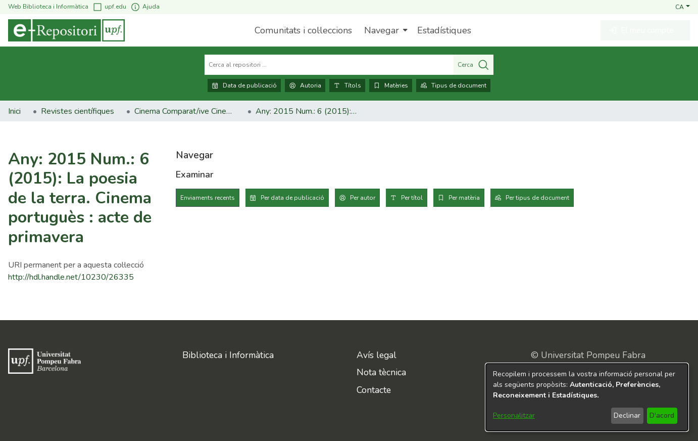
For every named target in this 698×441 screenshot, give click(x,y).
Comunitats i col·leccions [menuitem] (303, 30)
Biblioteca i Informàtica (228, 355)
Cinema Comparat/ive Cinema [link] (184, 111)
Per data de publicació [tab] (292, 198)
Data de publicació (244, 85)
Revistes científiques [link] (77, 111)
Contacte (374, 390)
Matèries (390, 85)
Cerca (473, 65)
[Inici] (66, 30)
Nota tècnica (381, 372)
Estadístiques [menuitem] (444, 30)
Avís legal (376, 355)
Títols (347, 85)
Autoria (305, 85)
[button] (682, 7)
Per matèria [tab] (464, 198)
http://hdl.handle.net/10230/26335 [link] (71, 277)
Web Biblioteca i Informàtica (48, 7)
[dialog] (587, 397)
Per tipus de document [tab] (537, 198)
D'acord (662, 415)
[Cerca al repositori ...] (329, 65)
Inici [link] (14, 111)
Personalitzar (514, 415)
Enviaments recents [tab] (207, 198)
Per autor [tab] (362, 198)
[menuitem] (384, 30)
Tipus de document (453, 85)
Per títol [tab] (412, 198)
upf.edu (109, 7)
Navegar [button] (381, 30)
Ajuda (145, 7)
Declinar (627, 415)
